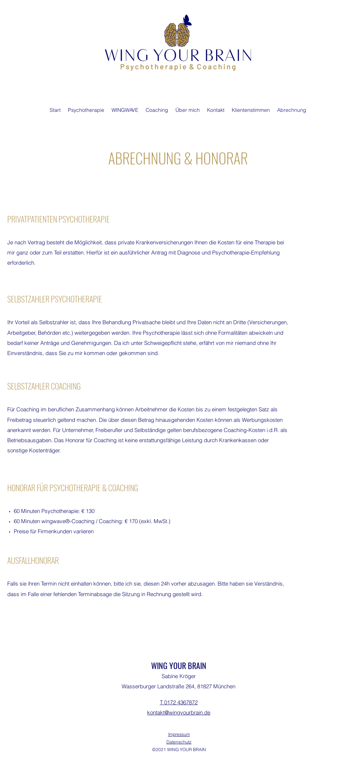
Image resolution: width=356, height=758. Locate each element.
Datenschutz (178, 742)
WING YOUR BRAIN (178, 665)
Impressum (179, 734)
